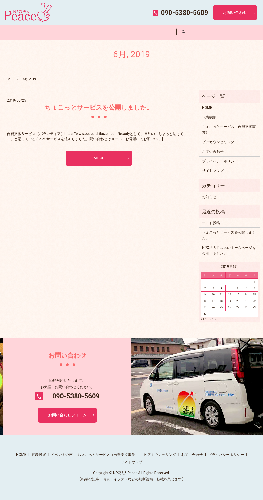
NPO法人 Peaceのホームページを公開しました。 (229, 250)
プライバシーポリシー (220, 161)
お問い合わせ (235, 12)
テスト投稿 (211, 223)
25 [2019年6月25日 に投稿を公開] (221, 307)
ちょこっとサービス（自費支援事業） (124, 32)
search (183, 32)
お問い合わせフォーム (67, 415)
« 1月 (204, 319)
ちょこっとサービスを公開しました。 (99, 107)
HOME (21, 32)
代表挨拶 (55, 32)
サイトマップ (213, 171)
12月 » (212, 319)
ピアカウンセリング (159, 32)
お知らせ (209, 197)
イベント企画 (89, 32)
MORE (99, 158)
